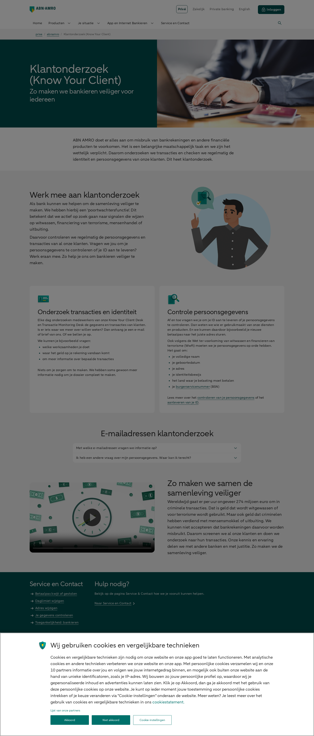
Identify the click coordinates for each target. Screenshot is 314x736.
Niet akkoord (111, 720)
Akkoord (69, 720)
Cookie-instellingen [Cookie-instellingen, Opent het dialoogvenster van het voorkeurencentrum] (152, 720)
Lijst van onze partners (65, 710)
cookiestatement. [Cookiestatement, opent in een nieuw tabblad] (168, 702)
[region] (157, 684)
